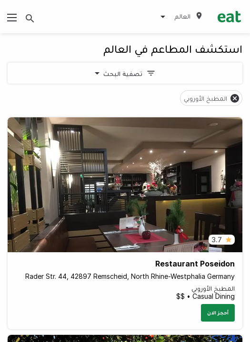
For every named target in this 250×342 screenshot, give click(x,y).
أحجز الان (218, 312)
